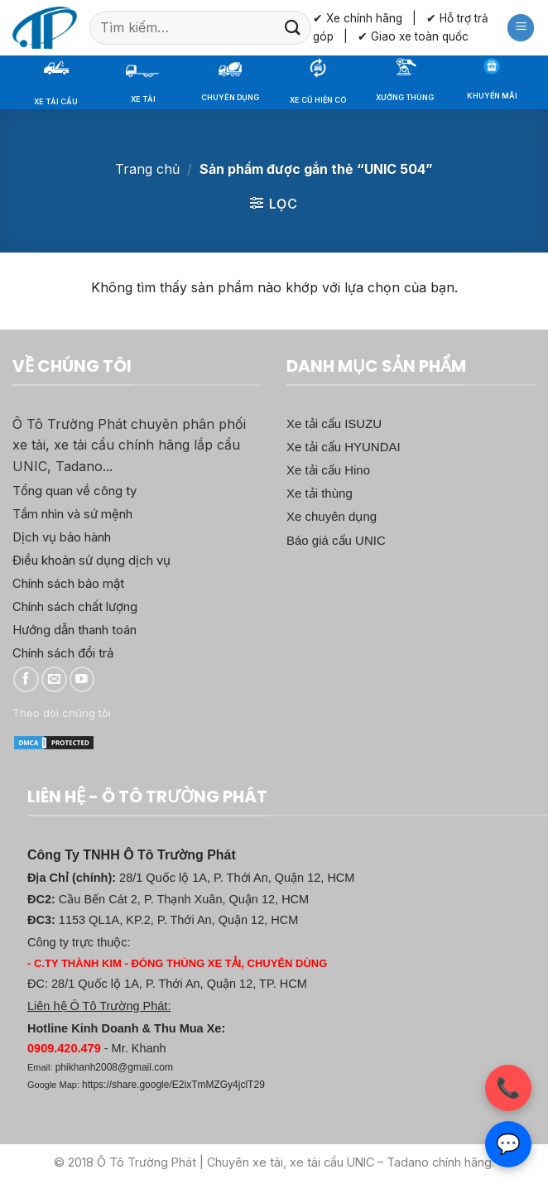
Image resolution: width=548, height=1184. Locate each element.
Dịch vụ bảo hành (61, 537)
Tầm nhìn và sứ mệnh (72, 514)
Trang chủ (147, 169)
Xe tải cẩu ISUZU (334, 423)
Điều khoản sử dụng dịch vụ (91, 560)
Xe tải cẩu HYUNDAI (343, 447)
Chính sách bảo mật (68, 583)
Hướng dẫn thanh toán (74, 630)
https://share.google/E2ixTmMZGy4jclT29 (173, 1084)
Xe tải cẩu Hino (328, 470)
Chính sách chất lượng (74, 606)
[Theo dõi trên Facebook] (26, 679)
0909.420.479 (64, 1048)
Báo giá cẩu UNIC (336, 540)
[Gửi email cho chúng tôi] (54, 679)
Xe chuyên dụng (331, 516)
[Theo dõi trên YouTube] (82, 679)
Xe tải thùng (319, 493)
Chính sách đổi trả (62, 653)
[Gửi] (292, 28)
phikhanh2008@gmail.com (114, 1067)
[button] (520, 27)
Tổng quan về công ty (74, 490)
